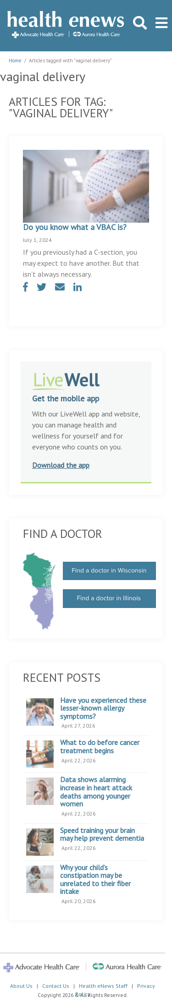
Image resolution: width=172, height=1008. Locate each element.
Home (15, 60)
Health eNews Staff (103, 985)
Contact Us (55, 985)
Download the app (60, 465)
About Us (21, 985)
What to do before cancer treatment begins (99, 747)
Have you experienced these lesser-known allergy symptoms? (103, 708)
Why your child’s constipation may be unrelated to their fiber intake (95, 880)
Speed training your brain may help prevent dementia (102, 835)
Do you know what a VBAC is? (75, 227)
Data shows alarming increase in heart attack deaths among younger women (96, 792)
